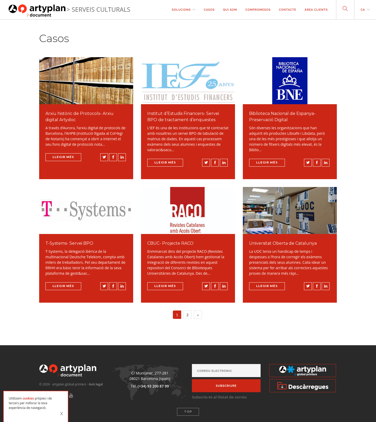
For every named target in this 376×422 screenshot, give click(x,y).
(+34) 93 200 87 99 (153, 386)
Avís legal (96, 384)
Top (188, 411)
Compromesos (258, 9)
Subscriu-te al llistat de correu (219, 397)
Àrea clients (316, 9)
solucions (181, 9)
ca (363, 9)
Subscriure (226, 386)
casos (209, 9)
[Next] (198, 314)
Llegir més (63, 157)
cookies (28, 398)
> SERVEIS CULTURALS (98, 9)
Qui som (230, 9)
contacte (287, 9)
